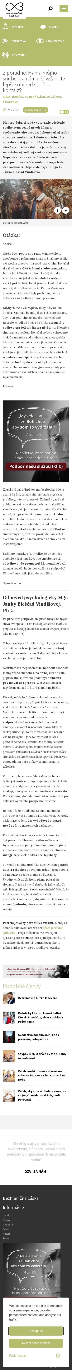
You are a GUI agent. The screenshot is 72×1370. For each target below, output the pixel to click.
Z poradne (10, 102)
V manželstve (50, 41)
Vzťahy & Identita (35, 110)
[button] (50, 8)
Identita (12, 27)
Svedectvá (14, 41)
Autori (6, 1233)
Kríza (7, 96)
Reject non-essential (36, 1343)
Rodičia (17, 96)
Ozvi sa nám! (36, 1171)
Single (49, 27)
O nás (6, 1229)
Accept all (36, 1331)
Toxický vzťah (34, 96)
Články (6, 1220)
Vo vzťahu (14, 55)
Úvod (6, 1215)
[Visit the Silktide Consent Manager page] (58, 1355)
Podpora (8, 1224)
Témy (6, 1238)
